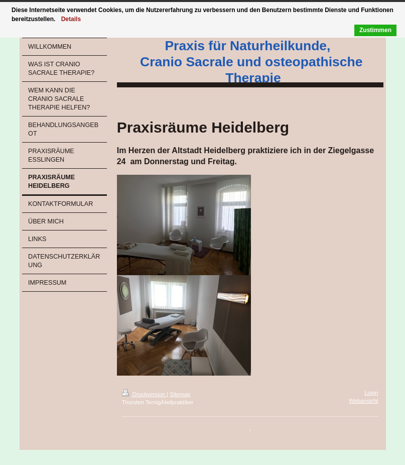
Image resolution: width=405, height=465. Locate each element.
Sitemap (180, 394)
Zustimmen (375, 30)
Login (371, 393)
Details (71, 19)
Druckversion (144, 394)
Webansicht (363, 401)
